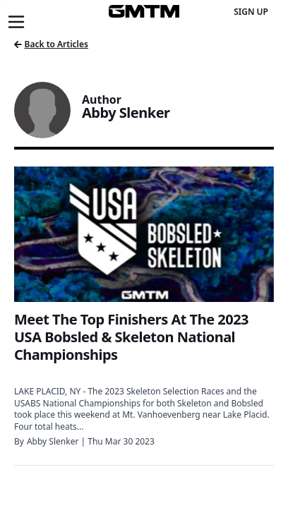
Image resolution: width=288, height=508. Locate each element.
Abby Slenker (52, 441)
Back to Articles (51, 44)
